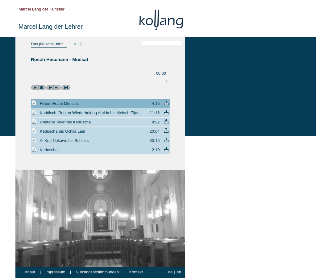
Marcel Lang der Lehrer (51, 26)
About (30, 272)
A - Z (77, 44)
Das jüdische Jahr (47, 44)
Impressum (55, 272)
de (170, 272)
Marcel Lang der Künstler (41, 9)
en (179, 272)
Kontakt (136, 272)
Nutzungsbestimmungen (97, 272)
